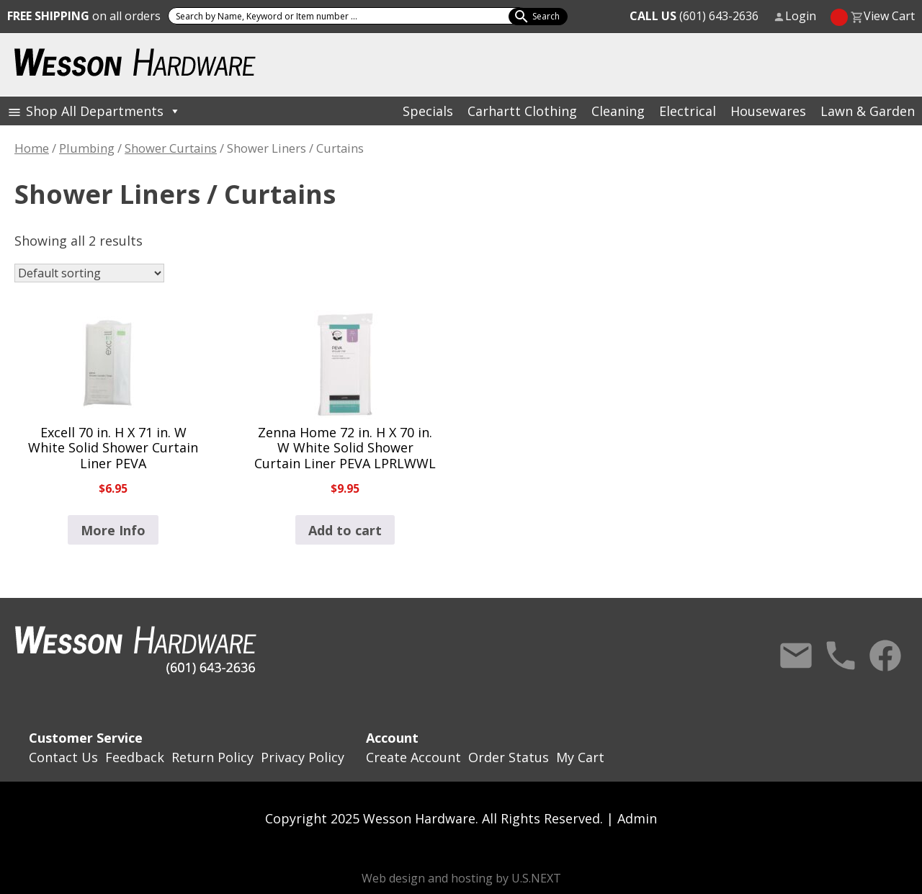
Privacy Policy (302, 757)
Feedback (134, 757)
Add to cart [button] (345, 530)
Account (392, 737)
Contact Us (796, 655)
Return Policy (212, 757)
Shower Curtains (171, 148)
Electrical (687, 111)
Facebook (885, 655)
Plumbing (87, 148)
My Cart (580, 757)
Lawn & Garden (867, 111)
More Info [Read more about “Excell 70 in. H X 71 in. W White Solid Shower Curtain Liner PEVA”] (113, 530)
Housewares (768, 111)
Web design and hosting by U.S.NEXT (461, 878)
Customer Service (86, 737)
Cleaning (618, 111)
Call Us (840, 655)
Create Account (413, 757)
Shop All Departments (103, 111)
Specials (428, 111)
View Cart (889, 16)
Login (800, 16)
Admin (637, 818)
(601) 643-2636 (694, 16)
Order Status (508, 757)
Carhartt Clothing (522, 111)
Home (31, 148)
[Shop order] (89, 273)
